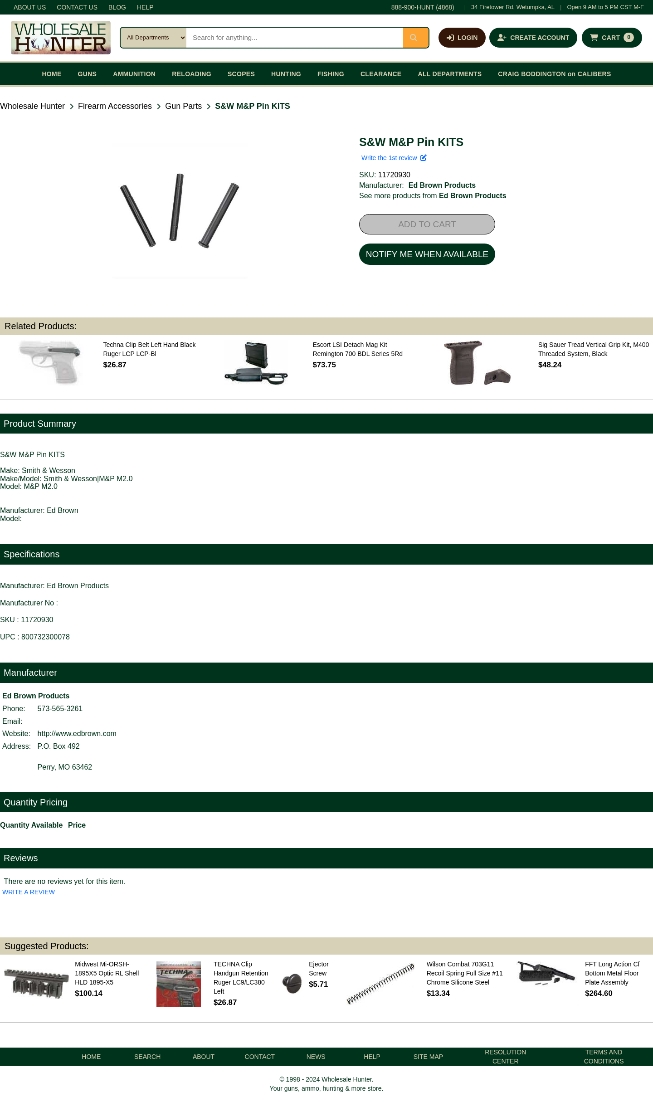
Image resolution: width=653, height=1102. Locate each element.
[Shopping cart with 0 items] (612, 38)
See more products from (433, 196)
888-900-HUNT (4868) (422, 7)
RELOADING (191, 74)
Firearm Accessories (115, 106)
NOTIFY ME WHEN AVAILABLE (427, 254)
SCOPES (241, 74)
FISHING (330, 74)
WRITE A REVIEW (28, 892)
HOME (51, 74)
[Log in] (462, 38)
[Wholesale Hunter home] (61, 37)
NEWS (316, 1056)
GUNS (87, 74)
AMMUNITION (134, 74)
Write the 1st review (394, 157)
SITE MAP (428, 1056)
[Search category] (153, 38)
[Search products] (294, 38)
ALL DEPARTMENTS (450, 74)
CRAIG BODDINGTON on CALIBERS (554, 74)
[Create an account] (533, 38)
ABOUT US (30, 7)
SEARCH (147, 1056)
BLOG (117, 7)
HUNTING (286, 74)
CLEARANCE (381, 74)
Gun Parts (183, 106)
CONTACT (260, 1056)
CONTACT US (77, 7)
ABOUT (203, 1056)
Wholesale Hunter (32, 106)
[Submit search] (416, 38)
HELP (145, 7)
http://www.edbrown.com (77, 733)
